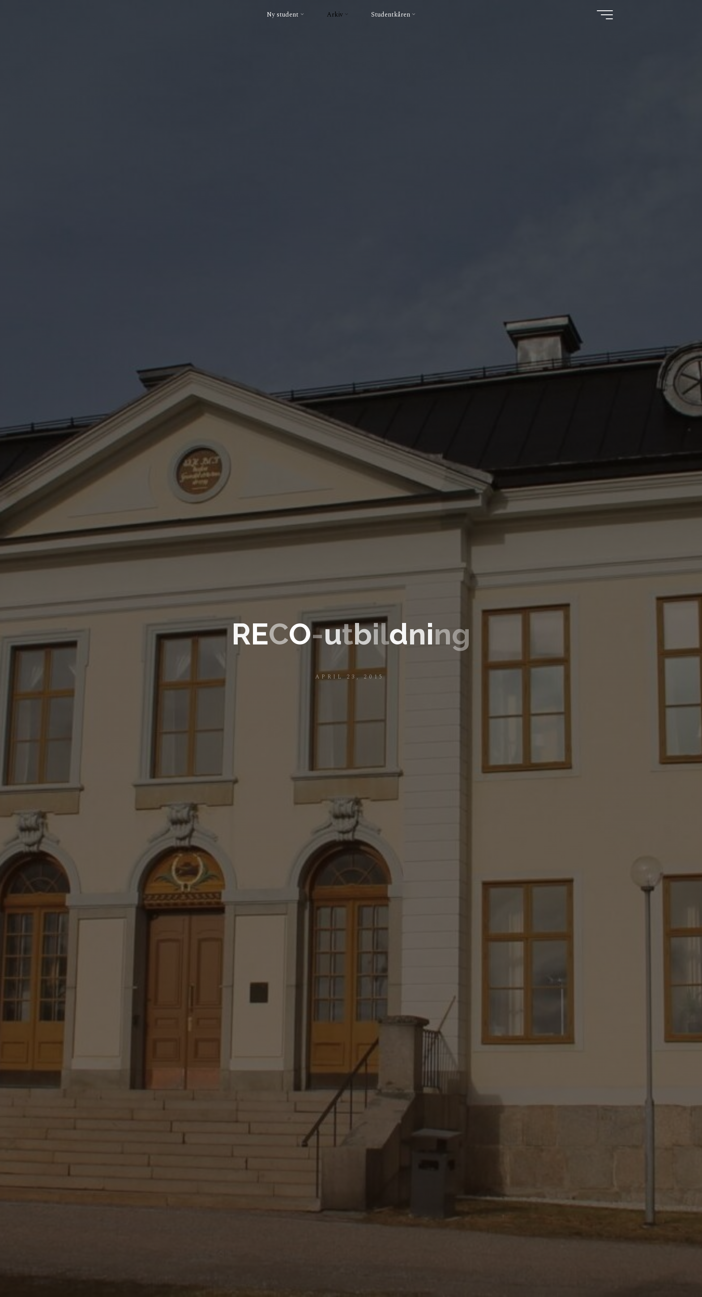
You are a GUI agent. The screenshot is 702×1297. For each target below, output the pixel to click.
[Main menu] (605, 14)
